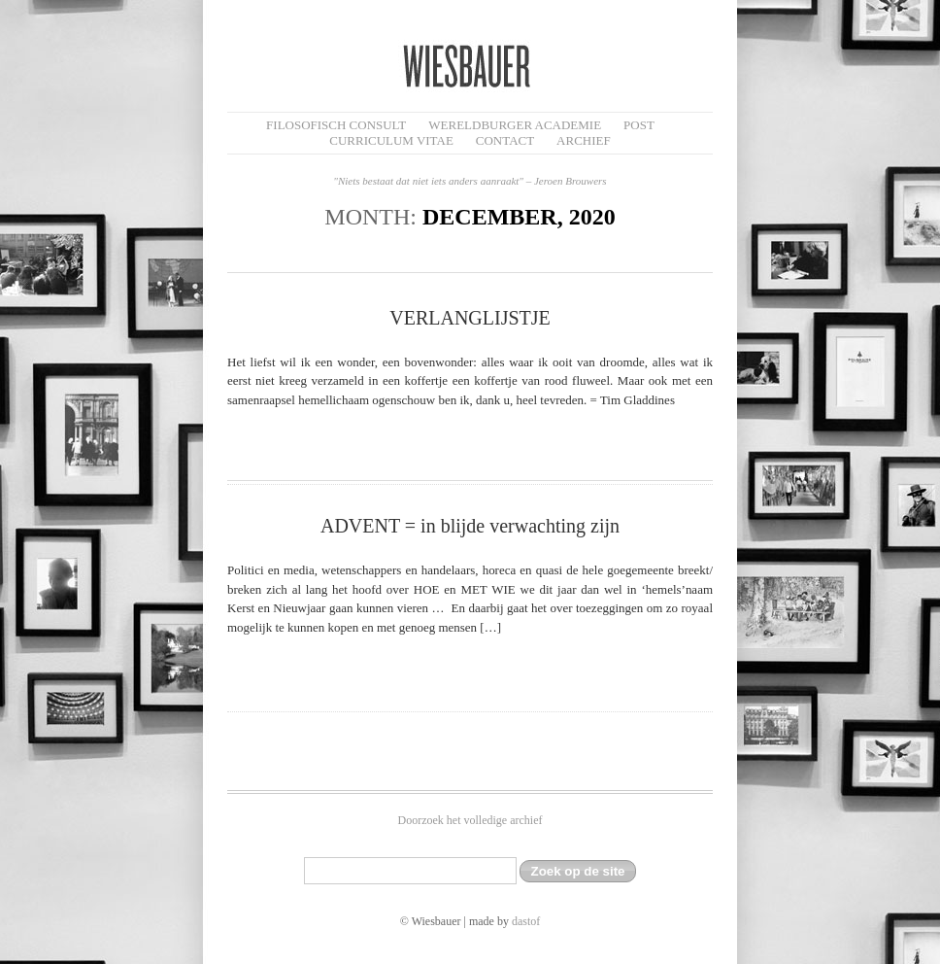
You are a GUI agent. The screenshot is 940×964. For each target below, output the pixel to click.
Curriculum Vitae (391, 140)
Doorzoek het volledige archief (470, 820)
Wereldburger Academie (514, 125)
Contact (505, 140)
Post (639, 125)
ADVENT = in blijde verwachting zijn (470, 525)
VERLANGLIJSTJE (470, 317)
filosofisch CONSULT (336, 125)
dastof (526, 921)
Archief (583, 140)
